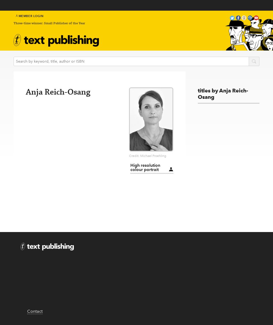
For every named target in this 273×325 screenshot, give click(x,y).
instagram (250, 18)
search (254, 62)
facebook (238, 18)
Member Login (30, 16)
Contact (35, 311)
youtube (256, 18)
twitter (232, 18)
